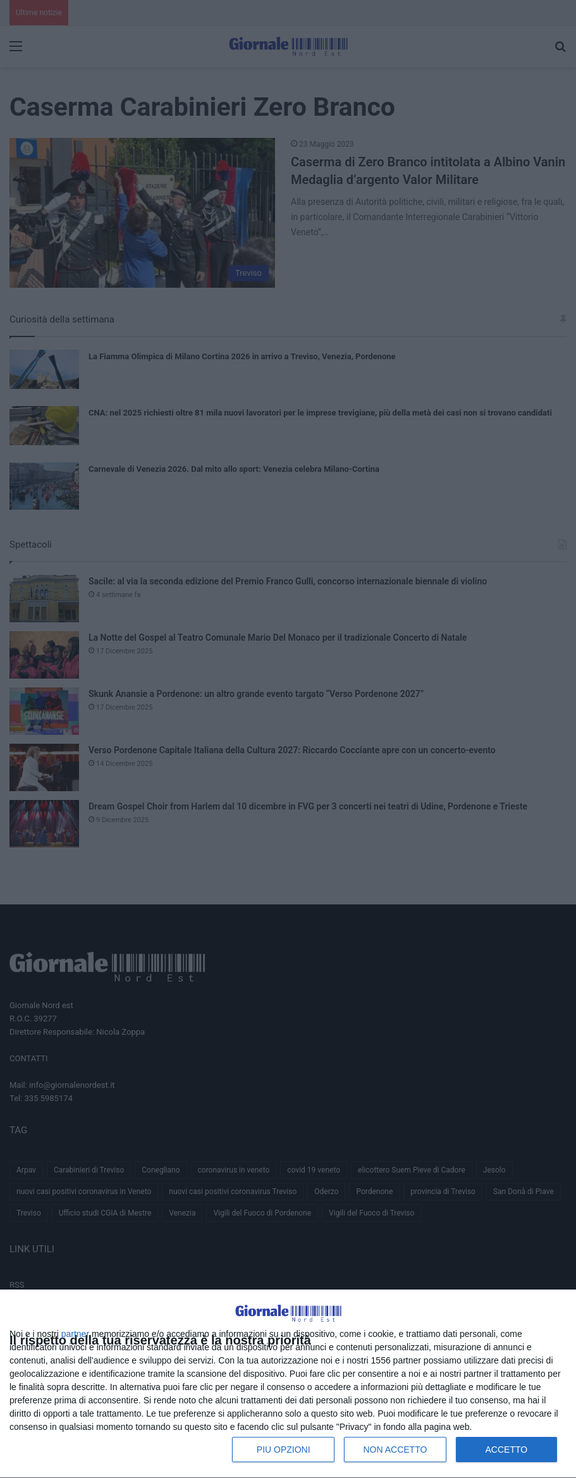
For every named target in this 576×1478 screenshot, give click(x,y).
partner (75, 1333)
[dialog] (288, 1384)
